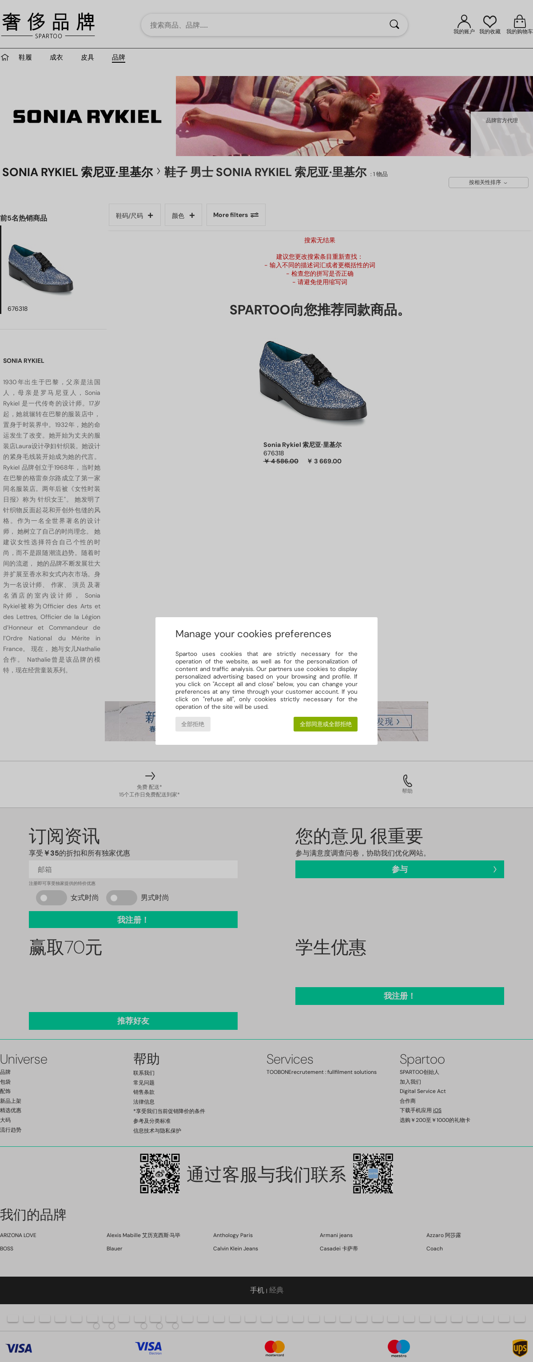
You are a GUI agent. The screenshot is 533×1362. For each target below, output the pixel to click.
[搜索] (394, 25)
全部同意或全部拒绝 (326, 724)
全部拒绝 (192, 724)
